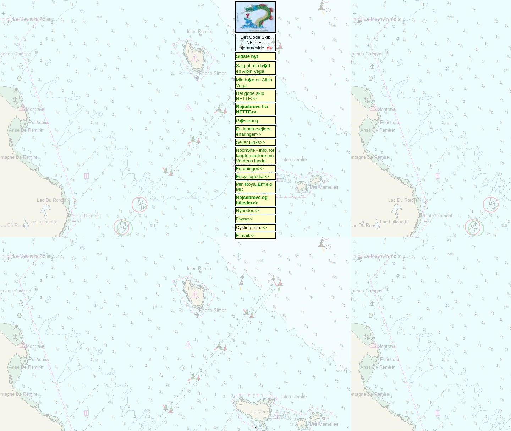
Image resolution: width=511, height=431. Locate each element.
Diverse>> (244, 219)
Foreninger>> (250, 168)
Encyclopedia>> (252, 176)
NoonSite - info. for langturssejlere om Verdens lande (255, 155)
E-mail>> (245, 235)
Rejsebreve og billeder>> (252, 200)
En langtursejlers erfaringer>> (253, 131)
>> (264, 227)
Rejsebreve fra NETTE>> (252, 109)
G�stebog (247, 120)
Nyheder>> (247, 210)
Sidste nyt (247, 56)
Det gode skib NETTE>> (250, 96)
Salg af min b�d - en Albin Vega (255, 68)
